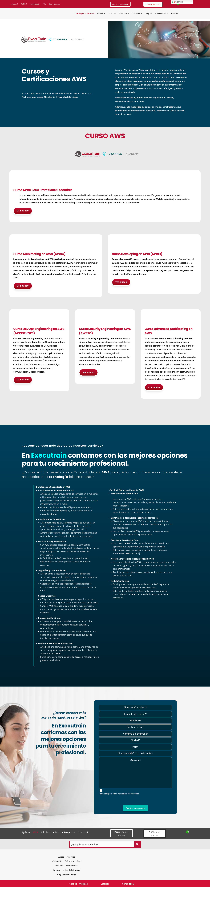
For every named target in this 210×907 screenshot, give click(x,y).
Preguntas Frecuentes (66, 874)
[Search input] (102, 844)
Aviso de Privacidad (71, 870)
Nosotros (112, 14)
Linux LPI (83, 832)
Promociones (160, 14)
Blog (147, 14)
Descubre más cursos (120, 4)
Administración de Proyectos (58, 832)
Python (26, 832)
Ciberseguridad (54, 4)
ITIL (44, 4)
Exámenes (135, 14)
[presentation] (135, 800)
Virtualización (35, 4)
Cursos (100, 14)
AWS (35, 832)
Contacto (175, 14)
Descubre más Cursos (121, 833)
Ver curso (23, 211)
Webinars (59, 865)
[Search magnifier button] (137, 844)
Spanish (177, 2)
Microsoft (14, 4)
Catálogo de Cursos (153, 4)
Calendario (124, 14)
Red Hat (24, 4)
